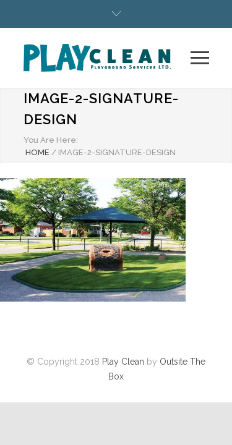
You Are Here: (51, 140)
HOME (37, 152)
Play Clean (123, 362)
